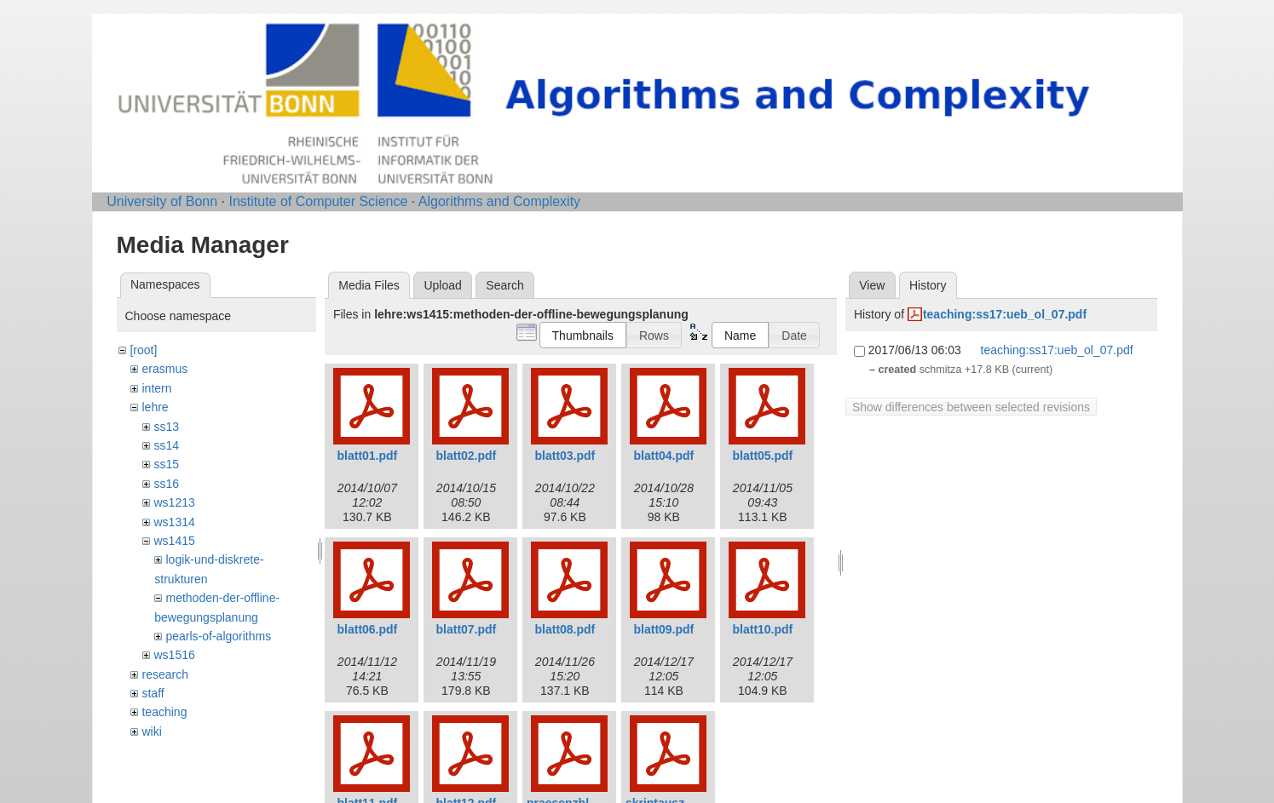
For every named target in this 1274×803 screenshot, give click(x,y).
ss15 (166, 464)
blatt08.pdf (565, 629)
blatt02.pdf (466, 455)
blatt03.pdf (565, 455)
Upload (442, 285)
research (164, 674)
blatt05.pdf (763, 455)
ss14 (166, 445)
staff (152, 693)
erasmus (164, 369)
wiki (151, 731)
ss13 (166, 426)
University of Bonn (162, 201)
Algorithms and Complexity (499, 201)
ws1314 (173, 522)
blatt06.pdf (367, 629)
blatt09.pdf (664, 629)
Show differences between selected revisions (971, 407)
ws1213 (173, 502)
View (872, 285)
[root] (143, 350)
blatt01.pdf (367, 455)
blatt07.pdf (466, 629)
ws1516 (173, 655)
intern (156, 388)
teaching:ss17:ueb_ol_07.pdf (1005, 314)
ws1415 (173, 541)
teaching (164, 712)
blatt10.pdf (763, 629)
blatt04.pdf (664, 455)
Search (504, 285)
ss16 (166, 483)
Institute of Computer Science (317, 201)
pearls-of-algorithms (218, 636)
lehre (154, 407)
